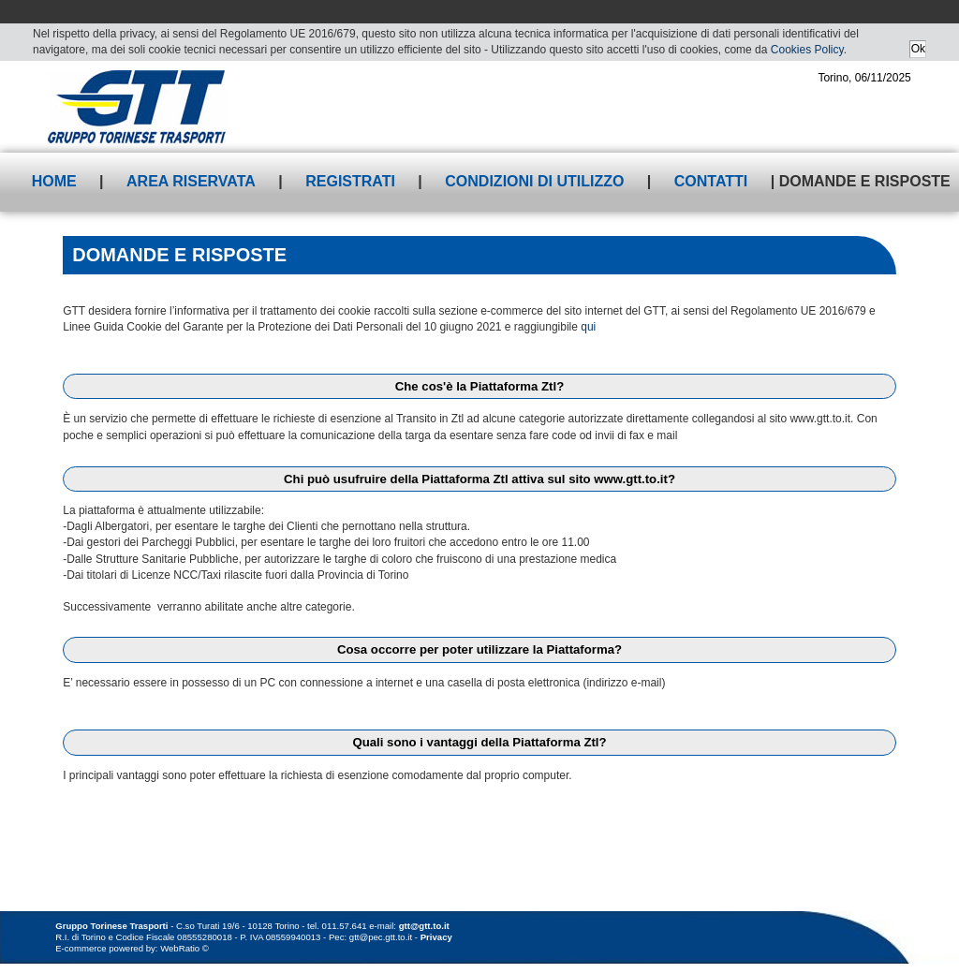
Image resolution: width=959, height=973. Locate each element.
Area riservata (191, 181)
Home (54, 181)
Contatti (711, 181)
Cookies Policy (807, 49)
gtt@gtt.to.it (424, 926)
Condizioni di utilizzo (534, 181)
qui (588, 326)
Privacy (436, 937)
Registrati (350, 181)
